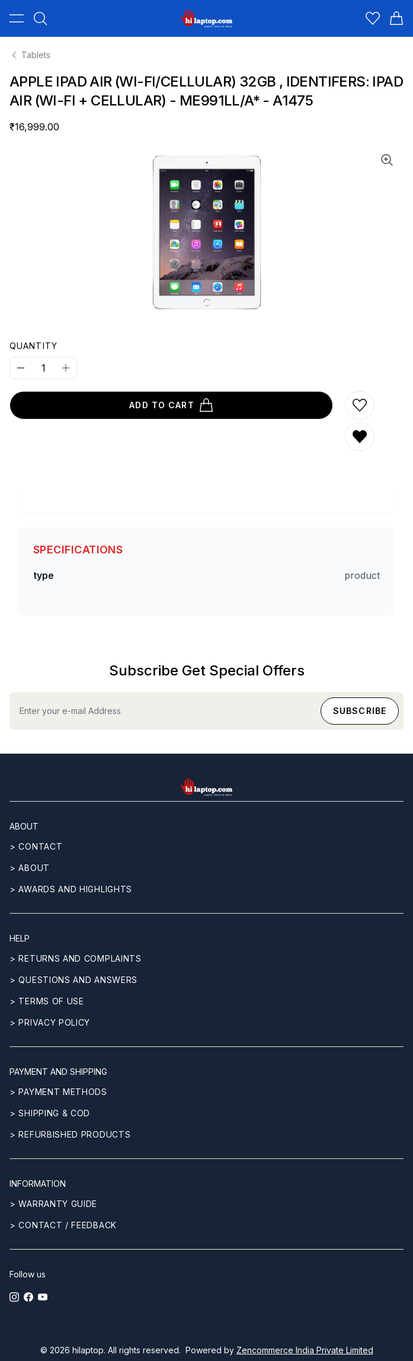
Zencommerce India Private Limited (304, 1350)
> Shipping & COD (49, 1113)
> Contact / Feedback (63, 1225)
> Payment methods (58, 1092)
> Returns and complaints (75, 958)
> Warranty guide (53, 1204)
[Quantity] (43, 368)
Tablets (29, 55)
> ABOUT (29, 868)
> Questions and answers (73, 980)
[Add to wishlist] (359, 405)
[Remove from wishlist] (359, 436)
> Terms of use (46, 1001)
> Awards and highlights (70, 889)
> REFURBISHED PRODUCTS (69, 1134)
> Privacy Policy (49, 1022)
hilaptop (88, 1350)
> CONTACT (35, 846)
